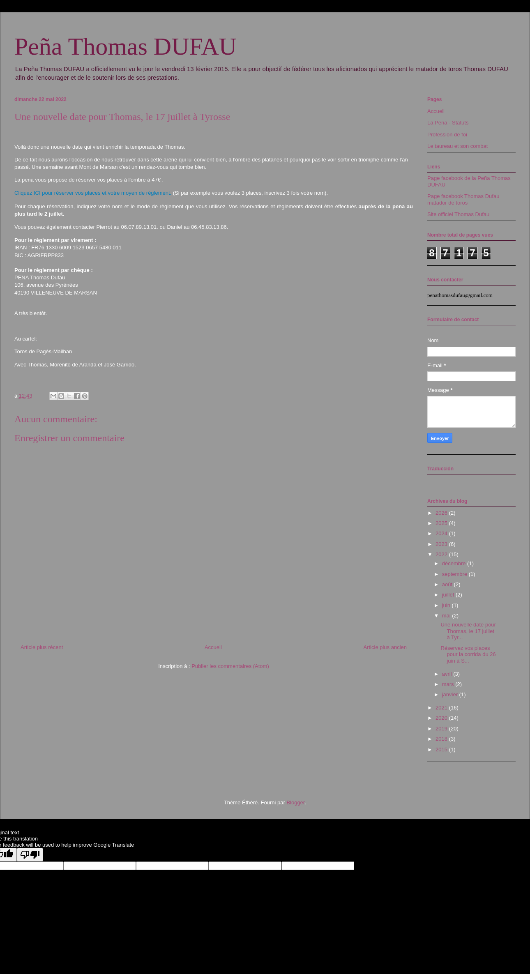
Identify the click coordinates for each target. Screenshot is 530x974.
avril (447, 674)
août (448, 584)
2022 (442, 554)
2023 (442, 544)
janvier (450, 694)
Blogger (295, 802)
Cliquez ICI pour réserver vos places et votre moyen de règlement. (92, 193)
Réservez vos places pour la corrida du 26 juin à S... (467, 654)
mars (449, 684)
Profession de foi (447, 134)
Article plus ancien (385, 647)
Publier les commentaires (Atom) (230, 666)
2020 (442, 718)
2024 (442, 533)
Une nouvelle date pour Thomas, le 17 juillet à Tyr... (467, 631)
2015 (442, 749)
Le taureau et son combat (457, 146)
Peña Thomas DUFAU (125, 46)
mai (447, 615)
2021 (442, 708)
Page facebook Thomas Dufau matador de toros (463, 199)
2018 (442, 739)
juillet (449, 595)
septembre (455, 574)
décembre (454, 563)
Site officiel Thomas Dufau (458, 214)
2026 (442, 513)
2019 (442, 728)
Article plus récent (42, 647)
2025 (442, 523)
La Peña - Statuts (447, 123)
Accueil (213, 647)
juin (447, 605)
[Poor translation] (30, 854)
